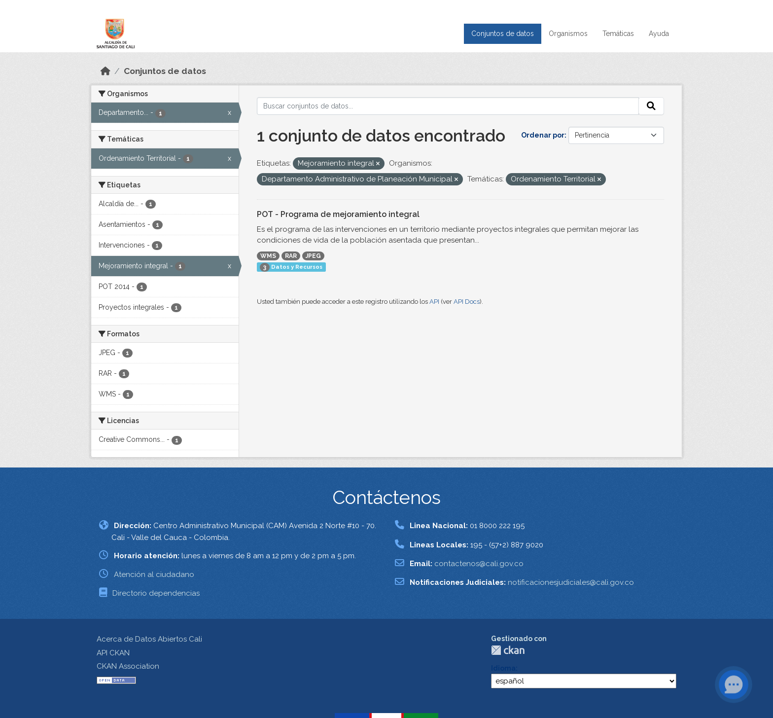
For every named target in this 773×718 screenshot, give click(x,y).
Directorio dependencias (156, 593)
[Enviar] (651, 106)
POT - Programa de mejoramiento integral (338, 214)
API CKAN (113, 652)
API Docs (467, 301)
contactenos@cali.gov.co (479, 563)
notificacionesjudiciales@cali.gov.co (571, 582)
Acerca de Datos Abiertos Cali (149, 639)
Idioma (503, 668)
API (434, 301)
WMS (268, 255)
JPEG (313, 255)
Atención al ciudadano (154, 574)
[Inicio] (105, 71)
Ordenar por (542, 135)
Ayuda (659, 33)
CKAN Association (128, 666)
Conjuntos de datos (502, 33)
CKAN (508, 650)
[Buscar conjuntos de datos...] (448, 106)
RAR (291, 255)
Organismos (568, 33)
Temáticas (618, 33)
